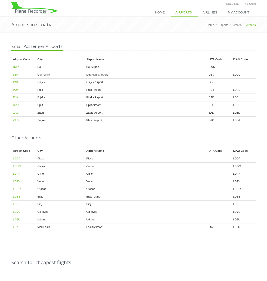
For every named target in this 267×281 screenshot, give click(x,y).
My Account (238, 12)
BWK (16, 66)
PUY (16, 89)
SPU (16, 105)
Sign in (250, 4)
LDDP (17, 158)
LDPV (16, 181)
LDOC (17, 166)
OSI (15, 82)
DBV (16, 74)
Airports (183, 12)
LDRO (17, 188)
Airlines (209, 12)
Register (233, 4)
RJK (15, 97)
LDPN (17, 173)
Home (160, 12)
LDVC (17, 211)
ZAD (16, 112)
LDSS (16, 204)
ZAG (16, 120)
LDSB (16, 196)
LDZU (16, 219)
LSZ (15, 227)
